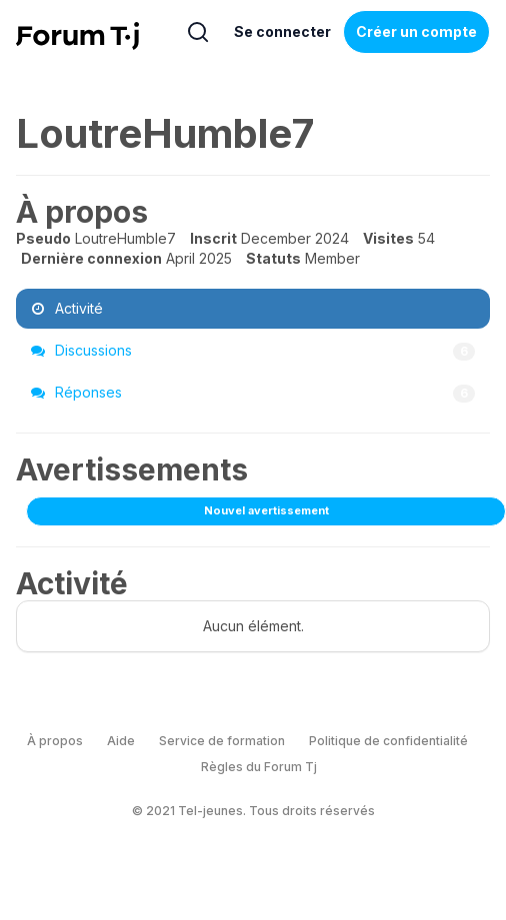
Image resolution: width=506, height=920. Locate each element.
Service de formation (222, 740)
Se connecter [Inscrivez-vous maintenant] (282, 31)
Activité (67, 308)
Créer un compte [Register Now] (416, 31)
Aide (121, 740)
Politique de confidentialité (388, 740)
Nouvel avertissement (266, 510)
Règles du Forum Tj (259, 766)
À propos (55, 740)
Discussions (253, 351)
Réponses (253, 393)
